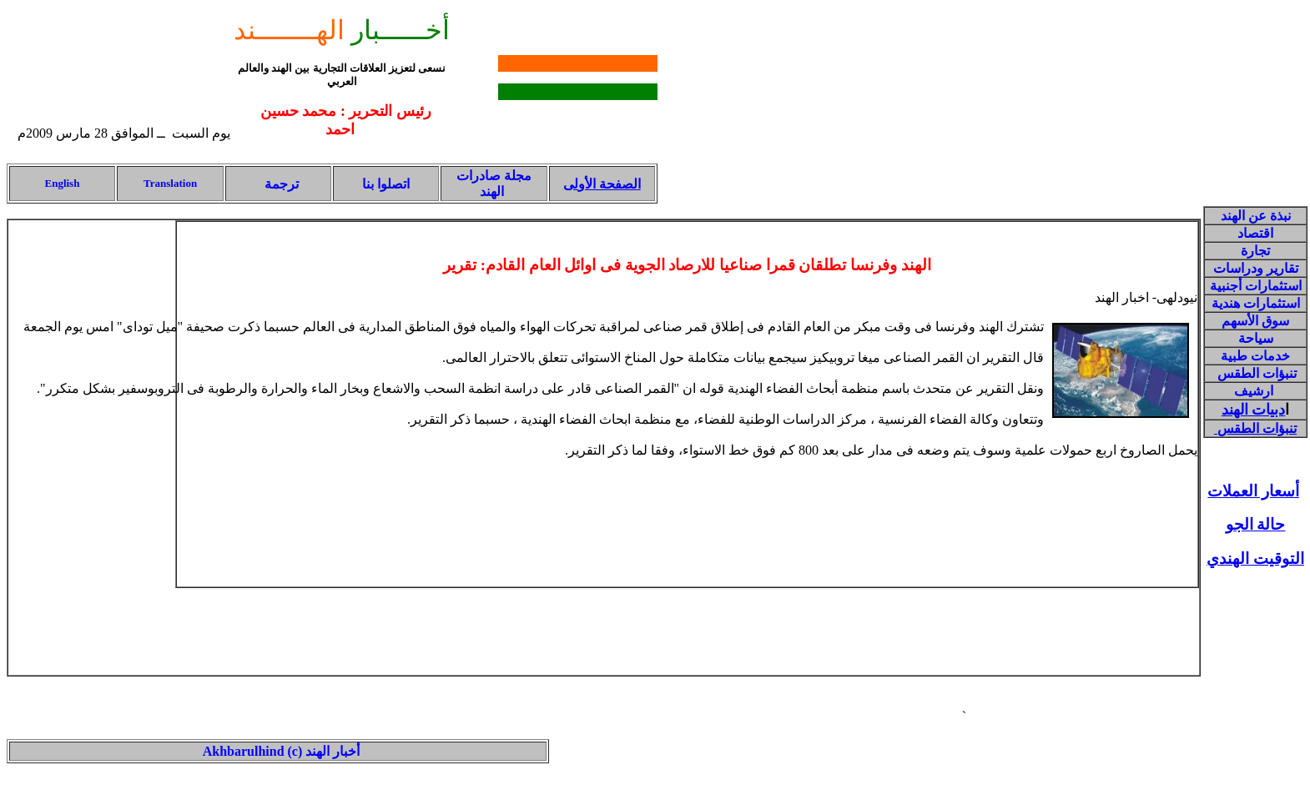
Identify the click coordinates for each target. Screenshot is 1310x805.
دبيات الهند (1254, 409)
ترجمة (280, 184)
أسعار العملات (1253, 491)
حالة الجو (1256, 524)
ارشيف (1253, 391)
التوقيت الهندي (1255, 558)
